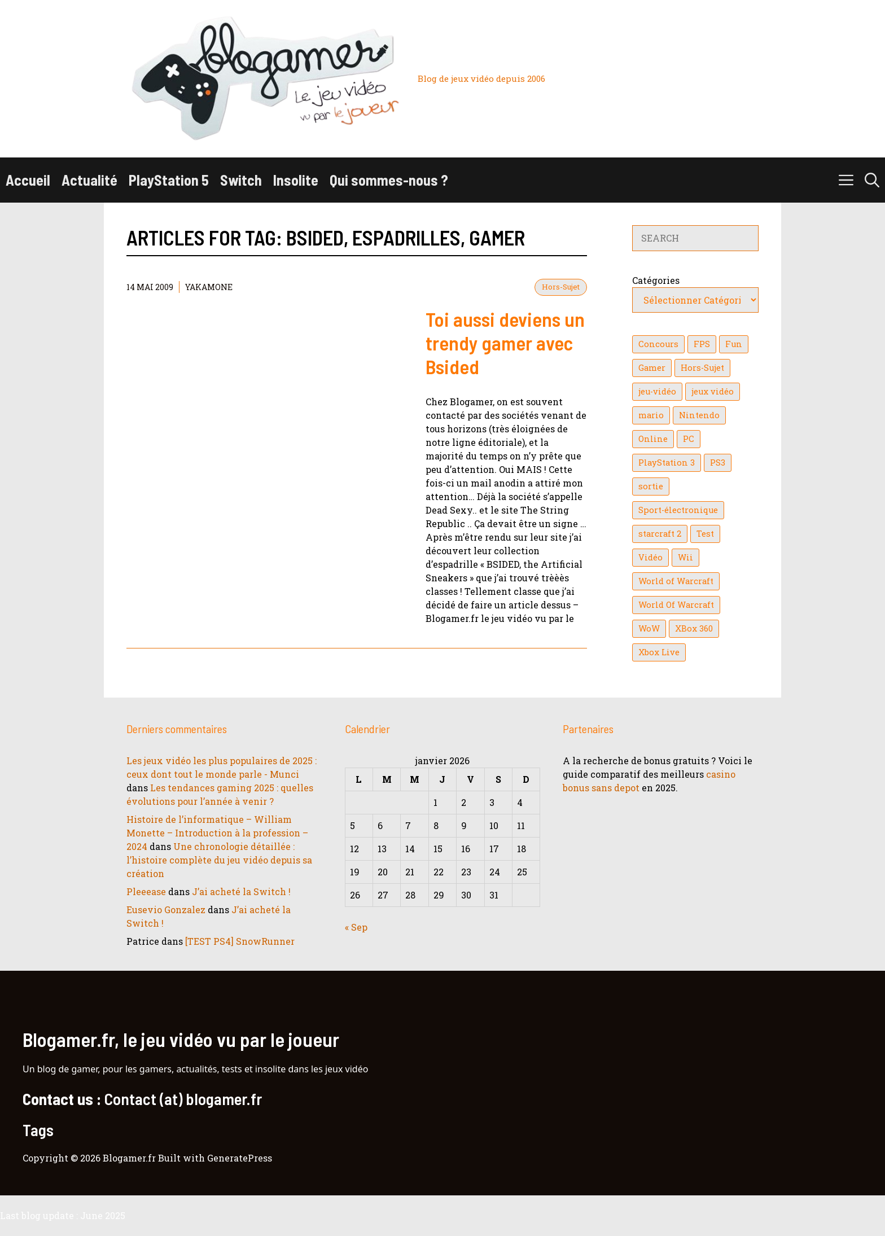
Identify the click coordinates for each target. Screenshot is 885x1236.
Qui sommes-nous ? (389, 180)
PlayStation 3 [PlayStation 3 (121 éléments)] (666, 462)
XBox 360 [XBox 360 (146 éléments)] (694, 628)
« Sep (356, 927)
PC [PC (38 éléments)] (688, 438)
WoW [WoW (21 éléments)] (649, 628)
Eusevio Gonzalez (165, 909)
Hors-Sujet (561, 287)
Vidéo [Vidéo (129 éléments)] (650, 557)
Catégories (656, 280)
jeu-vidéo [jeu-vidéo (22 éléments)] (657, 391)
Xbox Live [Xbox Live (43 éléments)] (659, 652)
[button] (872, 180)
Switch (241, 180)
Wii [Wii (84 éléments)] (685, 557)
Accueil (28, 180)
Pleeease (146, 891)
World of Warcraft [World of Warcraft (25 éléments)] (675, 581)
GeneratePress (239, 1158)
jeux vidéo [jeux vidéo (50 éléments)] (712, 391)
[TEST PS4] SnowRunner (240, 941)
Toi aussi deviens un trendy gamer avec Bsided (505, 342)
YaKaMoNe (209, 287)
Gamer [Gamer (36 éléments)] (651, 367)
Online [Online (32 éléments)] (653, 438)
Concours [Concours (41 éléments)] (658, 344)
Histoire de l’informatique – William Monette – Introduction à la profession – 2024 (217, 832)
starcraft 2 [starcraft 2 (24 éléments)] (659, 533)
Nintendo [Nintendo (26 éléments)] (699, 415)
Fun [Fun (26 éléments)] (733, 344)
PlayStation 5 (169, 180)
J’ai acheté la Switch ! (241, 891)
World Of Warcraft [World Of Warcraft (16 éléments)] (676, 604)
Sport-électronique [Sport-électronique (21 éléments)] (678, 510)
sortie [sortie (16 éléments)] (650, 486)
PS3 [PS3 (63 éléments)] (717, 462)
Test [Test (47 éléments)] (705, 533)
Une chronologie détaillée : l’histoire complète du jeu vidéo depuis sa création (219, 859)
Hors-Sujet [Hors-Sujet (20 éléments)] (702, 367)
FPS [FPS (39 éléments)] (702, 344)
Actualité (89, 180)
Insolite (295, 180)
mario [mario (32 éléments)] (651, 415)
